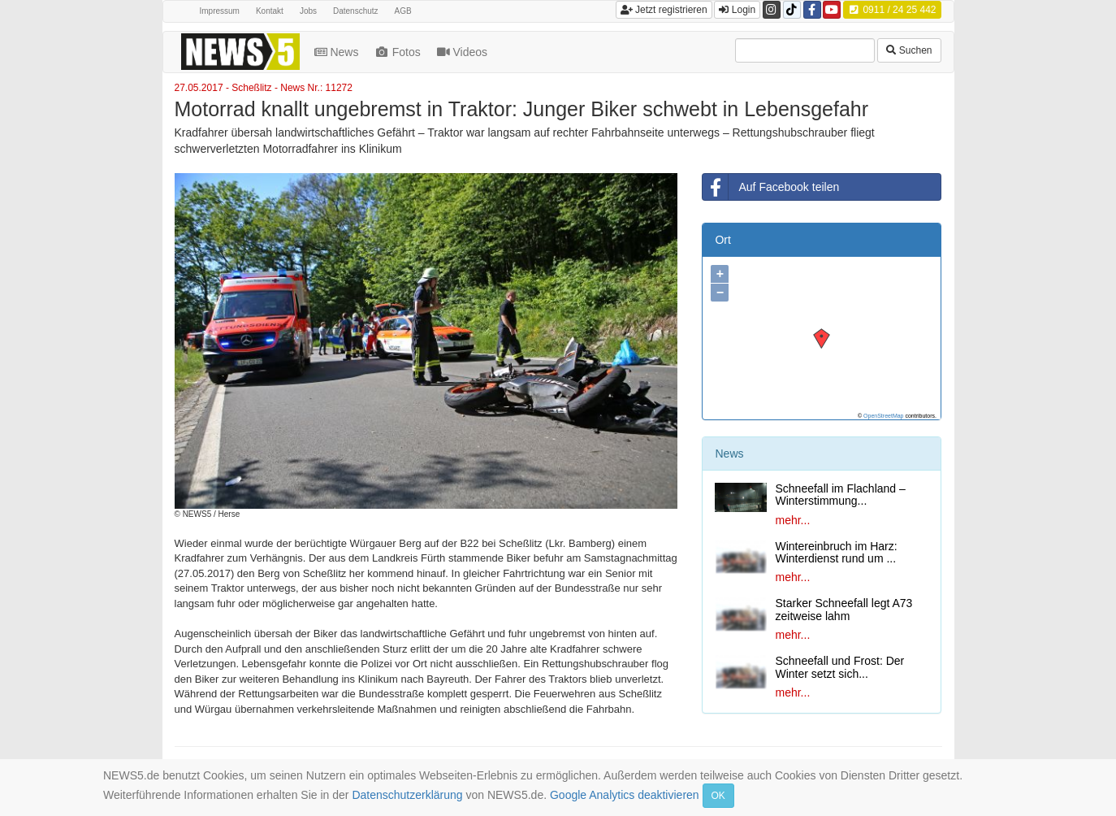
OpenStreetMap (883, 416)
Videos (464, 52)
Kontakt (269, 11)
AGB (403, 11)
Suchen (909, 50)
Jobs (308, 11)
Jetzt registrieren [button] (664, 9)
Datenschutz (355, 11)
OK (718, 795)
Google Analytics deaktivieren (624, 794)
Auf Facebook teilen (771, 187)
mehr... (792, 520)
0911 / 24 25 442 (892, 9)
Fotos (398, 52)
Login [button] (737, 9)
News (338, 52)
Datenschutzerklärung (407, 794)
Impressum (220, 11)
